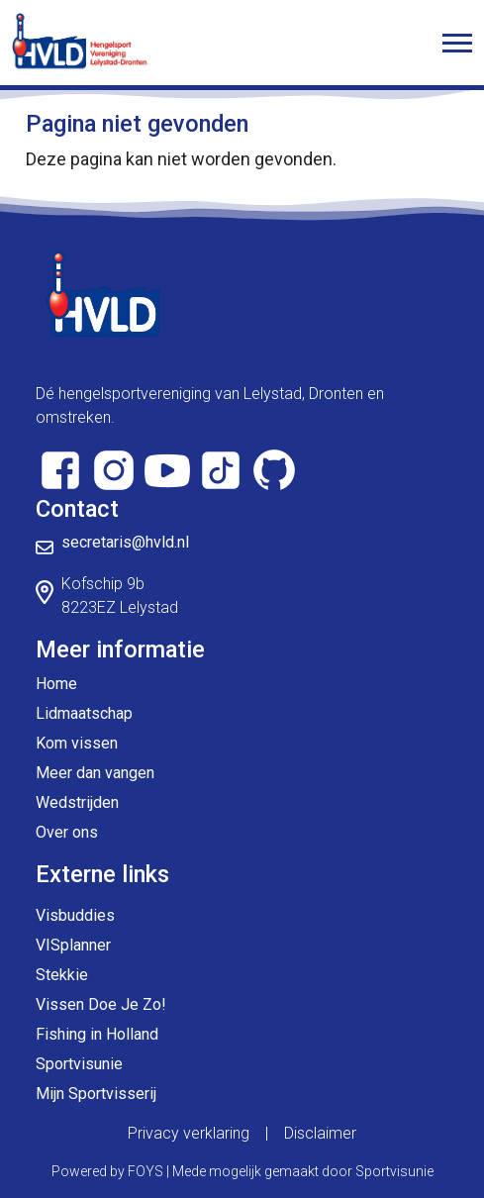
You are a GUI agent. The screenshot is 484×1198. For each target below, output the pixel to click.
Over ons (67, 832)
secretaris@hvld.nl (125, 542)
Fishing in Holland (97, 1034)
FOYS (145, 1171)
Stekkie (62, 974)
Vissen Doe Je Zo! (101, 1004)
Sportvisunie (79, 1063)
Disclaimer (320, 1133)
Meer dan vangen (95, 772)
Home (56, 683)
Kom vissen (77, 743)
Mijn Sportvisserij (96, 1093)
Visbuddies (75, 915)
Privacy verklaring (188, 1133)
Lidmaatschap (84, 713)
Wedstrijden (77, 802)
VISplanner (73, 945)
